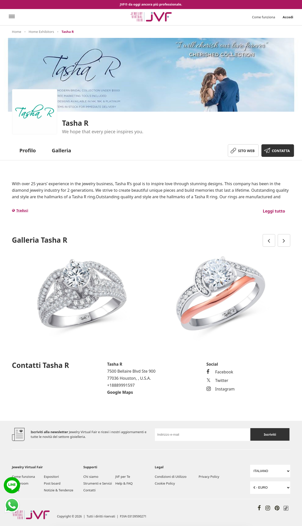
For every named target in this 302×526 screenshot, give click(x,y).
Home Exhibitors (41, 31)
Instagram (221, 389)
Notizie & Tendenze (58, 490)
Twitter (217, 380)
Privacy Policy (209, 476)
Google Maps (120, 392)
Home (16, 31)
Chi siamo (90, 476)
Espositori (51, 476)
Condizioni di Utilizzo (171, 476)
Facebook (220, 372)
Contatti (89, 490)
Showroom (20, 483)
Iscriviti (270, 434)
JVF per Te (122, 476)
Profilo (28, 150)
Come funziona (263, 17)
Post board (52, 483)
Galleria (61, 150)
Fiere (16, 490)
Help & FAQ (124, 483)
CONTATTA (281, 150)
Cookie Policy (165, 483)
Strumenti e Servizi (97, 483)
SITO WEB (246, 150)
